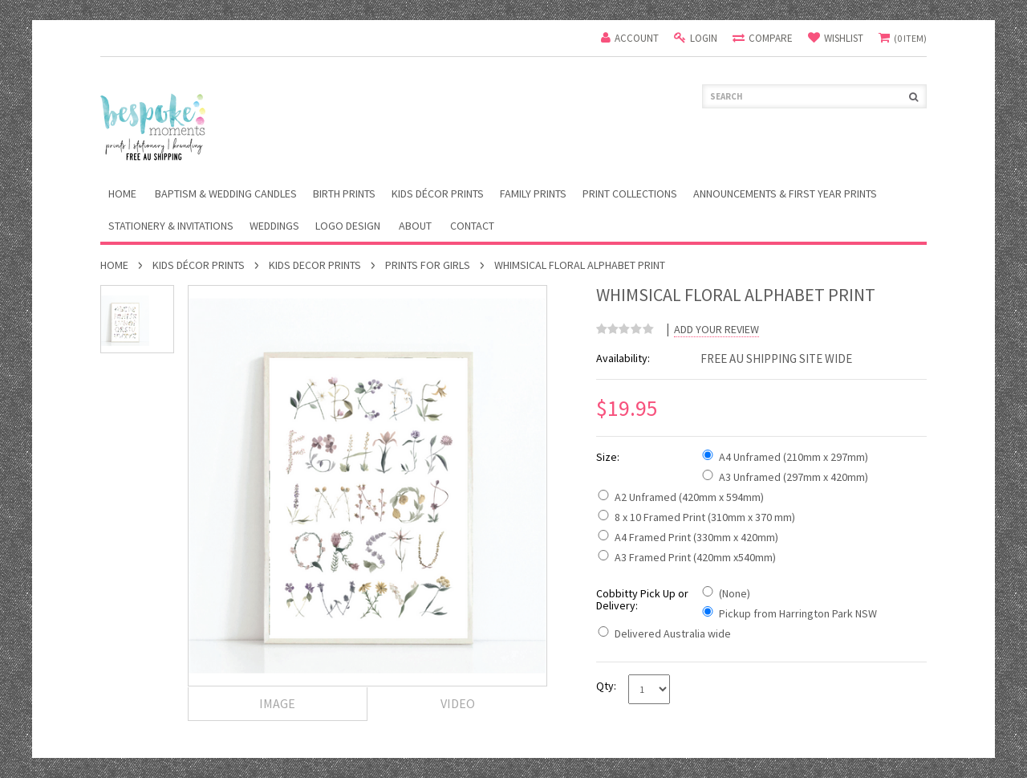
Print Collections (630, 193)
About (415, 225)
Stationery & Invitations (170, 225)
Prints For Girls (427, 265)
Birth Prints (344, 193)
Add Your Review (716, 329)
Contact (472, 225)
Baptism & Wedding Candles (226, 193)
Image (277, 703)
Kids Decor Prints (315, 265)
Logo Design (347, 225)
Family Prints (533, 193)
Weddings (274, 225)
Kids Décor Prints (438, 193)
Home (114, 265)
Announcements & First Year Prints (785, 193)
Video (457, 703)
